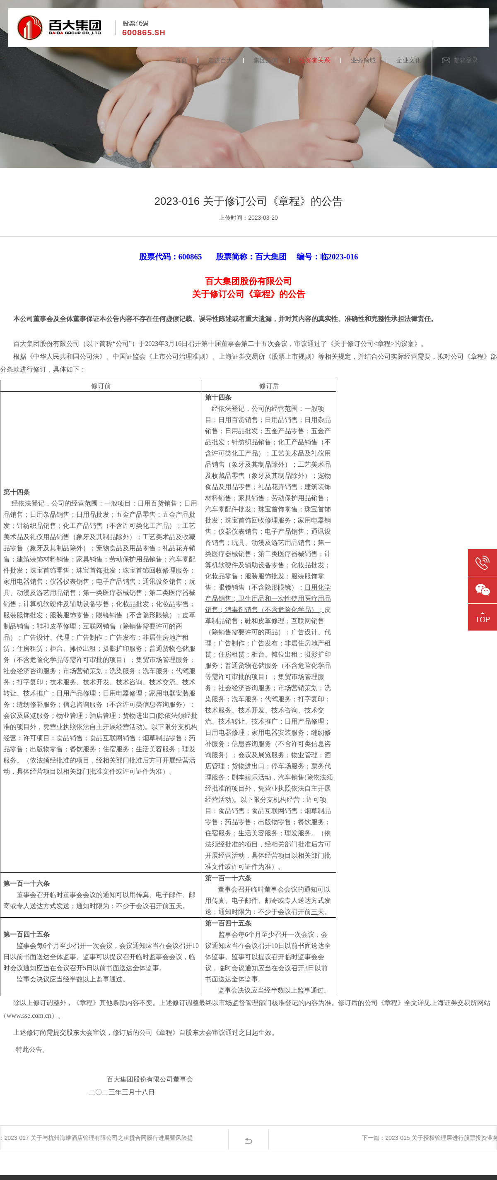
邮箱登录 (466, 60)
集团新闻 (265, 60)
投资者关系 (314, 60)
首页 (181, 60)
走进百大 (220, 60)
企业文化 (408, 60)
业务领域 (363, 60)
